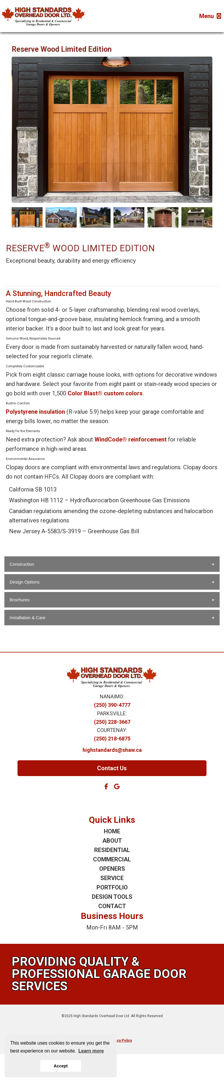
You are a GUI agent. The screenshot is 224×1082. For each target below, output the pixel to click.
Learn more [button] (91, 1050)
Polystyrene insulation (35, 411)
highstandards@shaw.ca (112, 750)
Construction (22, 564)
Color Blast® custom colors (105, 393)
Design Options (25, 581)
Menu (210, 16)
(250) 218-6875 (112, 738)
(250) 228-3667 (112, 722)
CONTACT (112, 906)
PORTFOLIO (112, 887)
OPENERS (112, 868)
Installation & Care (28, 617)
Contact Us (112, 768)
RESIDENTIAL (112, 850)
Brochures (19, 599)
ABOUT (112, 840)
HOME (112, 831)
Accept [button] (61, 1066)
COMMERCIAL (112, 859)
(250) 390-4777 (112, 705)
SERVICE (112, 878)
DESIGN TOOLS (112, 896)
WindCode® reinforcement (130, 439)
